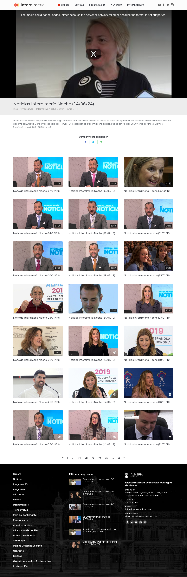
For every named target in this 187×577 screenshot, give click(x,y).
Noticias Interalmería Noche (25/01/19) (147, 275)
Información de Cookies (25, 530)
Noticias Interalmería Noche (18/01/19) (147, 360)
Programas (27, 109)
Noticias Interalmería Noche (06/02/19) (92, 191)
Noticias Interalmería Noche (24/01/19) (92, 318)
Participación (20, 566)
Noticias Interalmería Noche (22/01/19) (36, 360)
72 (86, 458)
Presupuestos (20, 520)
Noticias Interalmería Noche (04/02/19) (36, 233)
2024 (61, 109)
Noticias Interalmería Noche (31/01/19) (147, 233)
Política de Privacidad (24, 535)
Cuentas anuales (22, 525)
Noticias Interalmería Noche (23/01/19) (147, 318)
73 (93, 458)
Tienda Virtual (20, 510)
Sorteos (17, 556)
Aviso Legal (19, 541)
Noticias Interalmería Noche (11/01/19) (147, 444)
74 (99, 458)
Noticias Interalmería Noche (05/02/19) (147, 191)
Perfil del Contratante (25, 515)
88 (119, 458)
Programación (20, 484)
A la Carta (18, 494)
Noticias (17, 479)
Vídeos (17, 500)
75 (106, 458)
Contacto (18, 551)
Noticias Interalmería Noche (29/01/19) (92, 275)
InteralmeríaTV (21, 505)
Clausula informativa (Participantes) (32, 561)
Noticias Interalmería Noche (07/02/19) (36, 191)
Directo (17, 474)
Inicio (16, 109)
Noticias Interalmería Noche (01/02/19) (92, 233)
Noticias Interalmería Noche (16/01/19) (147, 402)
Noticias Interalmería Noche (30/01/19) (36, 275)
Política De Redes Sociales (27, 546)
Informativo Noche (46, 109)
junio (69, 109)
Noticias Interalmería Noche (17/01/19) (92, 402)
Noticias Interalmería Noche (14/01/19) (92, 444)
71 (79, 458)
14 (76, 109)
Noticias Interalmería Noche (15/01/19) (36, 444)
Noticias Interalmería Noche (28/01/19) (36, 318)
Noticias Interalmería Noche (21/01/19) (36, 402)
